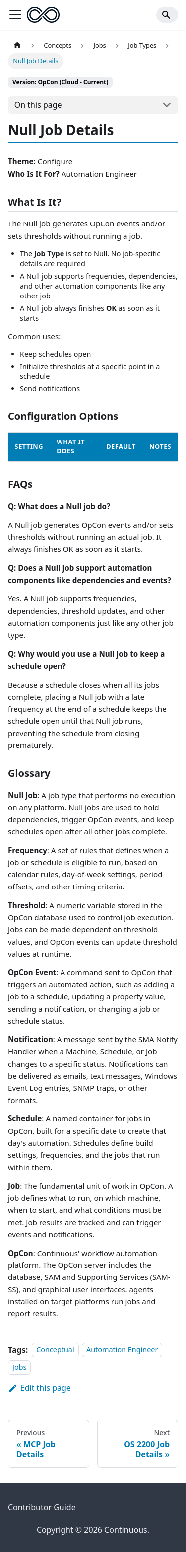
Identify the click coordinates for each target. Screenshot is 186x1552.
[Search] (167, 15)
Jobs (19, 1367)
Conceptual (55, 1350)
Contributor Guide (42, 1507)
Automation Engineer (122, 1350)
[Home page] (17, 45)
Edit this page (39, 1387)
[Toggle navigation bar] (15, 14)
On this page (38, 104)
